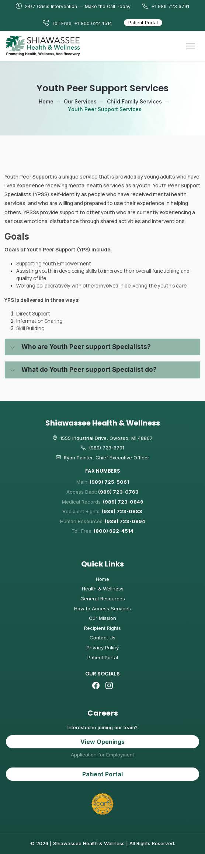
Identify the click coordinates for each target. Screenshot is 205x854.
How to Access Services (102, 608)
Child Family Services (134, 101)
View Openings (102, 741)
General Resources (102, 598)
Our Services (80, 101)
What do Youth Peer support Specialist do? (89, 369)
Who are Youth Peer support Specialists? (86, 346)
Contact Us (102, 637)
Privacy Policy (103, 647)
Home (46, 101)
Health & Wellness (103, 589)
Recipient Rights (102, 628)
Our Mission (102, 618)
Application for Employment (102, 755)
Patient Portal (143, 22)
